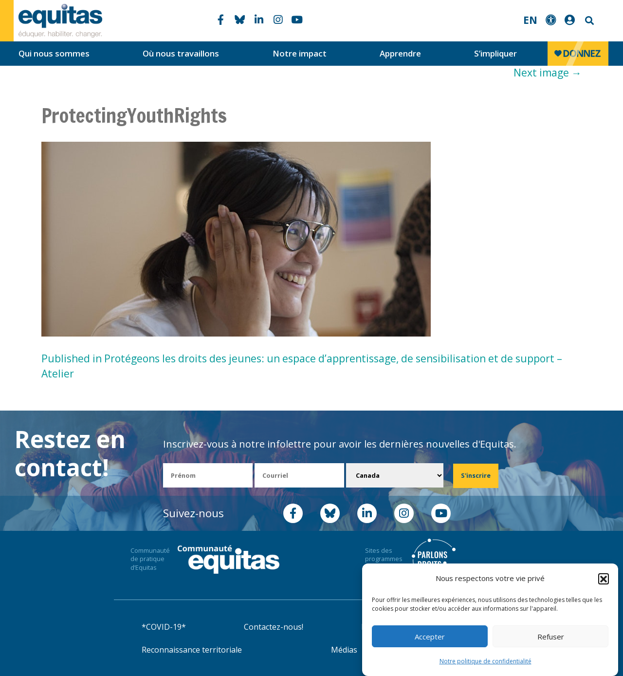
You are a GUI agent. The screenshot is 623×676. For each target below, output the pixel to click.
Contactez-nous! (273, 626)
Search (588, 20)
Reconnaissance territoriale (192, 649)
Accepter (430, 637)
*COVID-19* (164, 626)
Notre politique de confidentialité (485, 662)
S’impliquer (495, 53)
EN (530, 20)
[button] (603, 579)
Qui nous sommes (54, 53)
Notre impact (300, 53)
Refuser (550, 637)
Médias (344, 649)
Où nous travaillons (181, 53)
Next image (547, 72)
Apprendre (400, 53)
